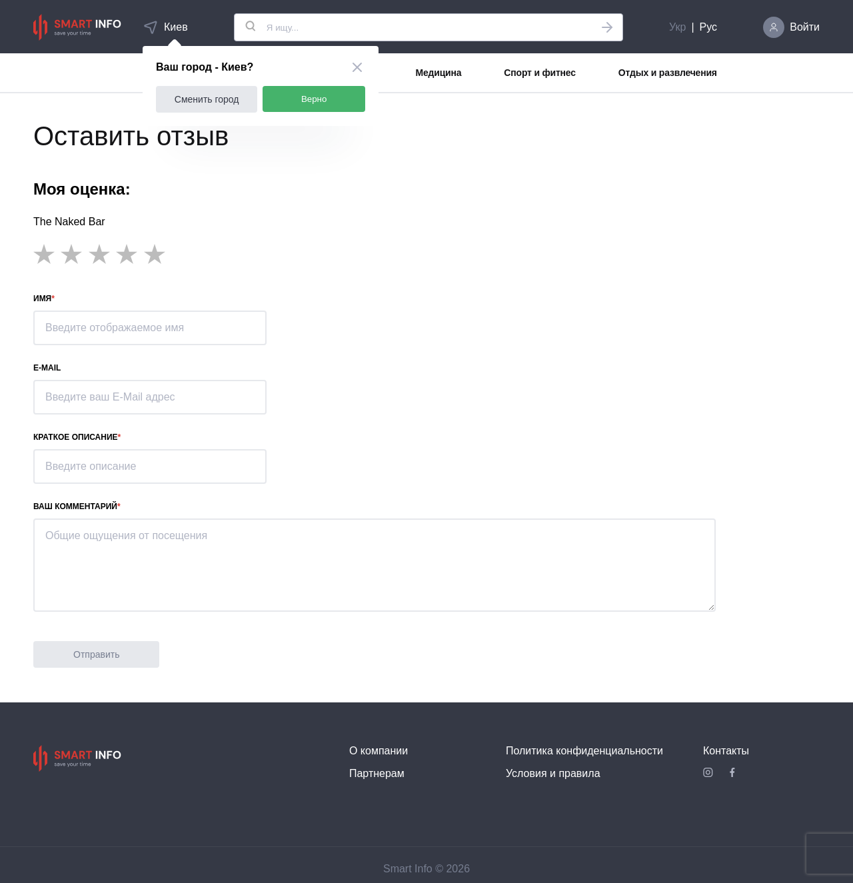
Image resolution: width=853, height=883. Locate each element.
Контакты (726, 750)
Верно (314, 99)
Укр (677, 27)
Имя (42, 298)
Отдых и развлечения (667, 72)
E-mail (47, 368)
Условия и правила (553, 773)
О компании (378, 750)
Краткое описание (75, 437)
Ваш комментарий (75, 506)
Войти (805, 27)
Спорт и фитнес (539, 72)
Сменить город (207, 99)
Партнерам (377, 773)
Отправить (96, 654)
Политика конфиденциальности (584, 750)
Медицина (439, 72)
